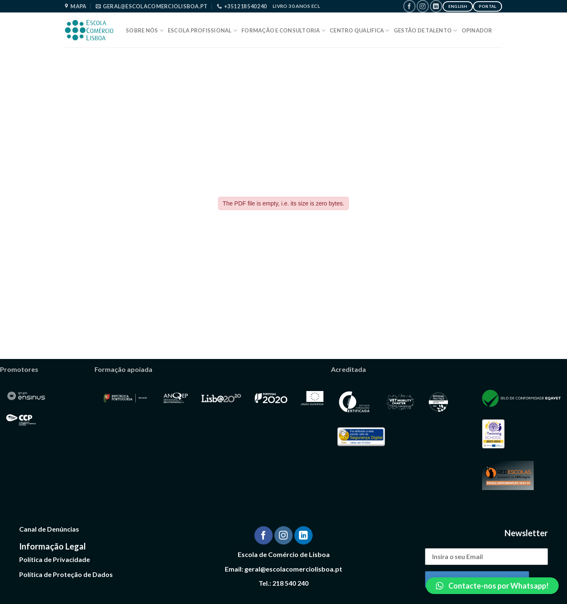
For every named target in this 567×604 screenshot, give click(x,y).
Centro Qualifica (360, 31)
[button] (492, 585)
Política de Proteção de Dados (66, 574)
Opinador (477, 30)
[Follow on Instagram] (423, 6)
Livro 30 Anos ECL (296, 6)
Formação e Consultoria (283, 31)
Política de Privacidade (54, 559)
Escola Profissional (202, 31)
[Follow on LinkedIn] (436, 6)
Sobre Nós (145, 31)
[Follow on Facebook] (409, 6)
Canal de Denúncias (49, 529)
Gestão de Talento (426, 31)
